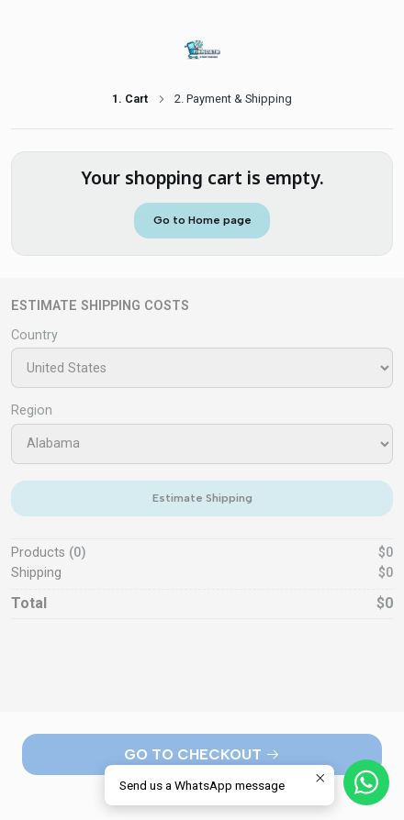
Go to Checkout (202, 754)
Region (31, 410)
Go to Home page (202, 220)
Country (34, 335)
